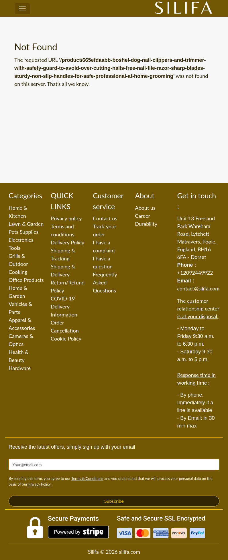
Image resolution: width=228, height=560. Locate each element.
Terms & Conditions (87, 478)
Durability (146, 224)
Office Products (26, 280)
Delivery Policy (67, 242)
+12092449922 (195, 273)
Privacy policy (66, 218)
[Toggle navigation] (22, 8)
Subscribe (114, 501)
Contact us (105, 218)
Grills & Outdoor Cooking (18, 264)
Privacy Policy (39, 484)
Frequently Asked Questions (105, 282)
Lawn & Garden (26, 224)
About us (145, 208)
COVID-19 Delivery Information (64, 306)
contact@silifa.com (198, 288)
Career (142, 216)
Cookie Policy (66, 338)
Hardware (20, 368)
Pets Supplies (23, 232)
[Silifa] (183, 8)
